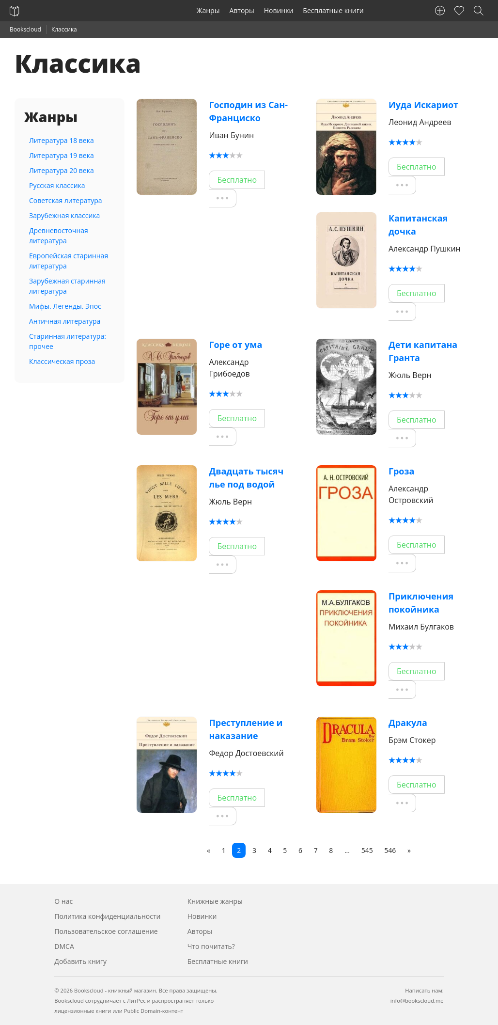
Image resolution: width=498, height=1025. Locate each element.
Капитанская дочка (418, 224)
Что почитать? (211, 946)
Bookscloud (25, 29)
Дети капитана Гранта (423, 351)
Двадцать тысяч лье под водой (246, 477)
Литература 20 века (61, 170)
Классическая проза (62, 361)
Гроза (402, 471)
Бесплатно (237, 179)
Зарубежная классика (64, 215)
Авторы (241, 10)
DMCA (64, 946)
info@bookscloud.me (417, 1000)
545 (367, 850)
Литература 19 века (61, 155)
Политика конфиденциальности (107, 916)
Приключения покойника (421, 602)
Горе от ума (235, 344)
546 (390, 850)
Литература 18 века (61, 140)
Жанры (208, 10)
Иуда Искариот (423, 104)
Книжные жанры (215, 901)
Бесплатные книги (333, 10)
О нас (63, 901)
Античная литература (64, 321)
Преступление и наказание (245, 729)
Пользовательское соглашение (105, 931)
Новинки (279, 10)
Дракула (408, 722)
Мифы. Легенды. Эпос (65, 306)
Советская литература (65, 200)
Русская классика (57, 185)
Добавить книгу (80, 961)
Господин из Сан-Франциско (248, 111)
